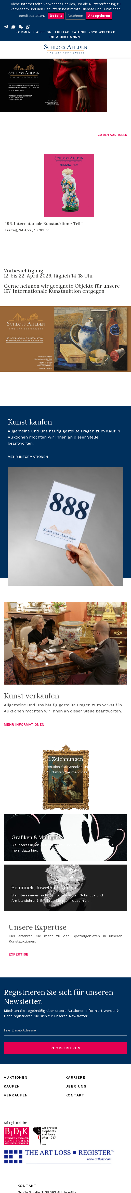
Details (56, 16)
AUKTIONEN (16, 1077)
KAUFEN (12, 1086)
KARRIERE (75, 1077)
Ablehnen (75, 16)
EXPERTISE (18, 954)
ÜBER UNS (76, 1086)
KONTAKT (75, 1095)
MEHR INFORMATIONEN (28, 457)
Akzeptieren (99, 16)
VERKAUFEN (16, 1095)
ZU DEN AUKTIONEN (112, 135)
